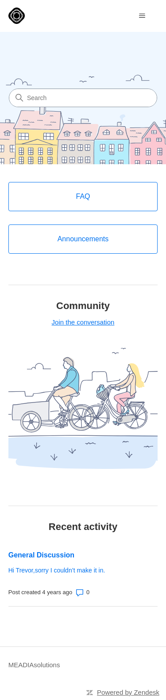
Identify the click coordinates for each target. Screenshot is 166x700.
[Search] (83, 98)
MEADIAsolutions (34, 665)
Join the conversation (83, 322)
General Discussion (41, 555)
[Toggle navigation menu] (142, 16)
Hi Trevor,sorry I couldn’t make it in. (56, 570)
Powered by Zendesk (128, 692)
